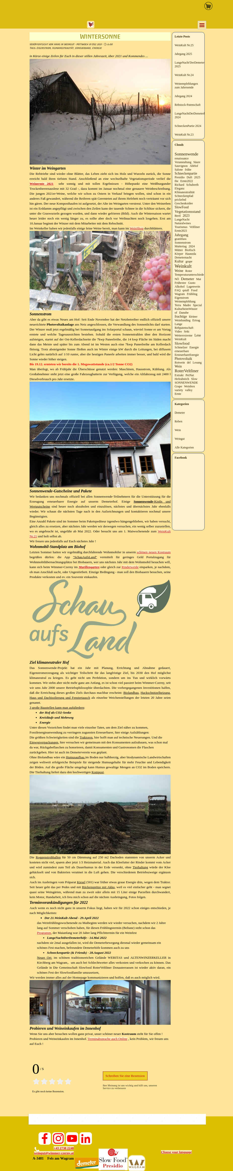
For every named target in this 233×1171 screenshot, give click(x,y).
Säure (196, 162)
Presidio (180, 177)
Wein (178, 366)
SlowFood (182, 207)
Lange (178, 324)
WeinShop (136, 228)
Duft (189, 177)
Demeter (187, 279)
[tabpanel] (53, 1153)
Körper (179, 254)
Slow (194, 379)
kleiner (193, 316)
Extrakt (179, 375)
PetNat (190, 375)
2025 (197, 177)
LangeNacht (182, 219)
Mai (198, 279)
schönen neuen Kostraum (154, 552)
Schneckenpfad (184, 196)
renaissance (182, 158)
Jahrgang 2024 (183, 96)
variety (179, 390)
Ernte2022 (186, 181)
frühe (188, 169)
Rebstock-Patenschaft (187, 105)
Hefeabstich (182, 379)
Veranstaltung (183, 162)
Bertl (178, 216)
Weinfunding (183, 320)
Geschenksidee (184, 203)
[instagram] (58, 1138)
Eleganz (179, 188)
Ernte (178, 394)
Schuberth (192, 184)
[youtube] (72, 1138)
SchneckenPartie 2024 (188, 126)
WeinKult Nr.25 (184, 45)
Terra (178, 305)
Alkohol (180, 286)
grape (189, 261)
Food (194, 290)
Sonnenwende (186, 154)
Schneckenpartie (186, 173)
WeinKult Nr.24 (184, 75)
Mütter (179, 250)
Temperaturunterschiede (189, 274)
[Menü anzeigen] (202, 25)
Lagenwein (193, 286)
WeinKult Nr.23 (184, 134)
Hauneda (190, 254)
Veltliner (195, 227)
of (176, 312)
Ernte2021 (181, 230)
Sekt (186, 331)
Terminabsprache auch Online (107, 1039)
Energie (97, 48)
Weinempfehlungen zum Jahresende (186, 85)
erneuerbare (83, 48)
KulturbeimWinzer (186, 309)
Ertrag (196, 320)
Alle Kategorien (184, 447)
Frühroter (180, 283)
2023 (186, 216)
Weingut (180, 438)
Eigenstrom (44, 48)
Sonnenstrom (183, 242)
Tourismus (181, 227)
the (176, 181)
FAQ (178, 290)
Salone (179, 169)
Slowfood (182, 343)
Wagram (180, 294)
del (189, 362)
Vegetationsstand (187, 211)
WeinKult (180, 339)
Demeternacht (183, 257)
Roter (188, 271)
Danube (184, 312)
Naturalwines (183, 223)
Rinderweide (130, 567)
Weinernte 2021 (41, 183)
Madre (187, 305)
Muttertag (181, 246)
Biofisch (190, 250)
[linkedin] (85, 1138)
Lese (197, 335)
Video (178, 331)
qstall (186, 290)
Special (197, 305)
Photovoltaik (183, 359)
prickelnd (180, 199)
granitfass (181, 239)
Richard (179, 184)
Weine (179, 271)
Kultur (179, 261)
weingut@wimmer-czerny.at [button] (54, 1153)
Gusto (191, 283)
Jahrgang (181, 235)
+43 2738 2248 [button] (64, 1148)
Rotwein (180, 362)
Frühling (192, 294)
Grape (178, 386)
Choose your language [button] (176, 1152)
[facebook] (45, 1138)
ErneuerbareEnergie (187, 355)
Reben (178, 421)
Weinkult (183, 266)
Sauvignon (181, 166)
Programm (44, 933)
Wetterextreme (184, 335)
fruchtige (181, 316)
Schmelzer (181, 347)
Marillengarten (89, 567)
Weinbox (189, 386)
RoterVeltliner (186, 370)
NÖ (177, 279)
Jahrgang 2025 (183, 54)
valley (189, 390)
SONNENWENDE (186, 382)
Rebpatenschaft (184, 327)
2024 (191, 246)
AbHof (194, 166)
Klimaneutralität (63, 48)
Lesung (197, 362)
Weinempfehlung (185, 301)
